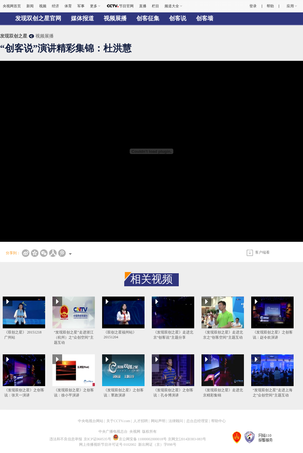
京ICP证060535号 (97, 439)
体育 (68, 6)
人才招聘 (140, 421)
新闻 (30, 6)
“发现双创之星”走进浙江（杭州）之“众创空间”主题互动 (74, 337)
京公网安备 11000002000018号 (140, 439)
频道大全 (172, 6)
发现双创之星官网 (38, 18)
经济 (55, 6)
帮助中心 (218, 421)
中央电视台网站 (90, 421)
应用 (290, 6)
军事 (81, 6)
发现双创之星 (13, 36)
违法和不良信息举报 (65, 439)
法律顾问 (175, 421)
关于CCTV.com (118, 421)
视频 (42, 6)
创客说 (177, 18)
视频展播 (115, 18)
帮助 (270, 6)
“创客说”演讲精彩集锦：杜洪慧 (66, 48)
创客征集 (147, 18)
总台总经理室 (197, 421)
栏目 (155, 6)
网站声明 (158, 421)
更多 (93, 6)
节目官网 (126, 6)
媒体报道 (82, 18)
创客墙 (204, 18)
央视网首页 (12, 6)
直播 (142, 6)
